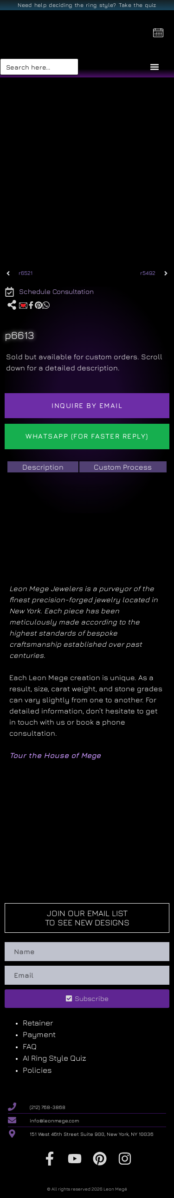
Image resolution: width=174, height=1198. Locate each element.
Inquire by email (87, 405)
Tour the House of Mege (55, 755)
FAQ (30, 1046)
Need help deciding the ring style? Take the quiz (87, 4)
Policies (37, 1070)
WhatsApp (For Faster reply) (87, 436)
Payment (39, 1034)
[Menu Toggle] (154, 66)
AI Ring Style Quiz (54, 1058)
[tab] (43, 467)
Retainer (38, 1022)
